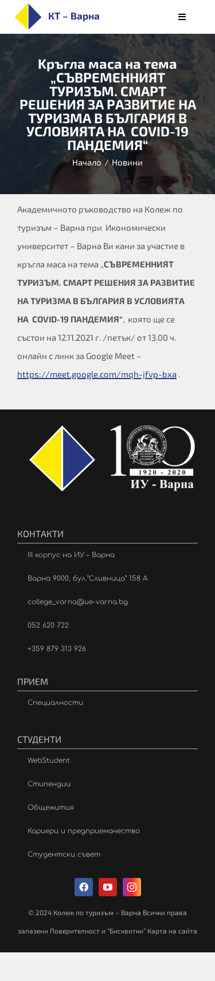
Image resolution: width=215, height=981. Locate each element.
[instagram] (132, 887)
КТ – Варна (74, 15)
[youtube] (108, 887)
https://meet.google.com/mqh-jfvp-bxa (97, 374)
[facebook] (84, 887)
